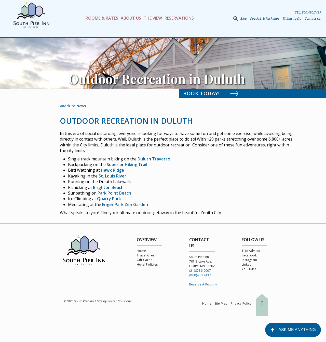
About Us (131, 18)
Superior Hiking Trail (127, 164)
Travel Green (147, 255)
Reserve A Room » (203, 284)
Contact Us (312, 18)
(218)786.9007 (200, 270)
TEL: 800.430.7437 (308, 12)
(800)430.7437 (200, 275)
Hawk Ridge (112, 170)
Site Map (220, 303)
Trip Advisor (251, 251)
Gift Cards (144, 260)
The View (153, 18)
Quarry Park (109, 198)
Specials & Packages (264, 18)
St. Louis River (112, 176)
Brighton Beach (108, 187)
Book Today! (216, 93)
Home (141, 251)
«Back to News (73, 105)
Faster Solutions (119, 301)
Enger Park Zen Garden (125, 204)
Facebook (249, 255)
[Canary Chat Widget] (293, 330)
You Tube (249, 269)
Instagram (249, 260)
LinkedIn (248, 264)
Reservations (179, 18)
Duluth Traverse (154, 159)
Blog (243, 18)
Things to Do (291, 18)
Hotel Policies (147, 264)
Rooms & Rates (102, 18)
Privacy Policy (240, 303)
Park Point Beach (114, 193)
